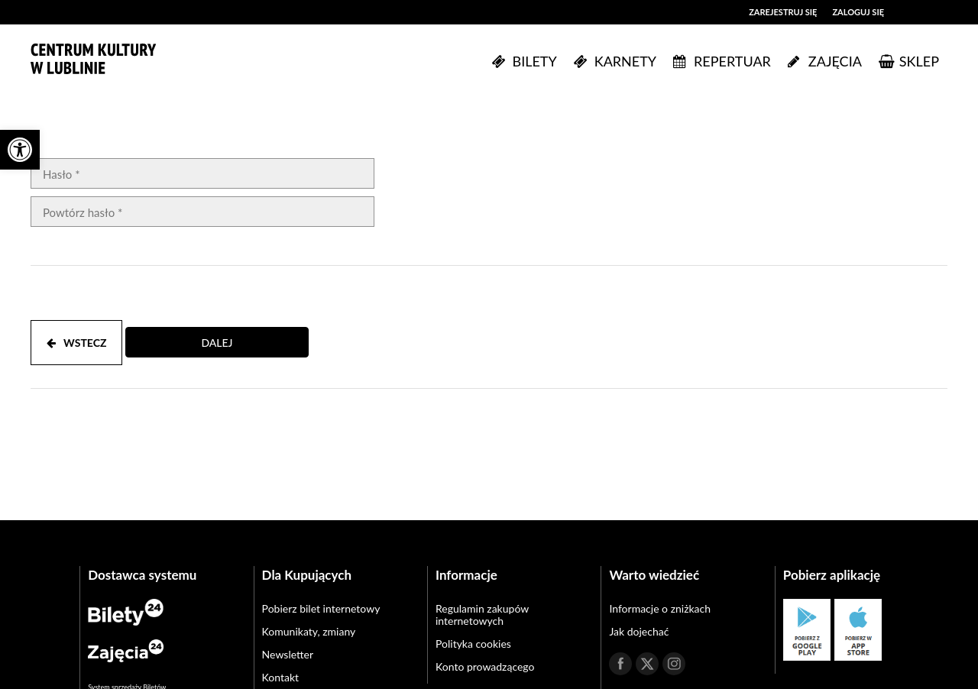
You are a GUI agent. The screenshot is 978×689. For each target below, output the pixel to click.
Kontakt (281, 677)
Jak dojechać (639, 631)
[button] (20, 150)
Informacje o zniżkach (660, 608)
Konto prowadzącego (485, 666)
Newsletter (287, 654)
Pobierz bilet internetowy (321, 608)
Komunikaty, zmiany (309, 631)
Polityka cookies (473, 643)
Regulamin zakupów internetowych (482, 614)
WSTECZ (76, 342)
